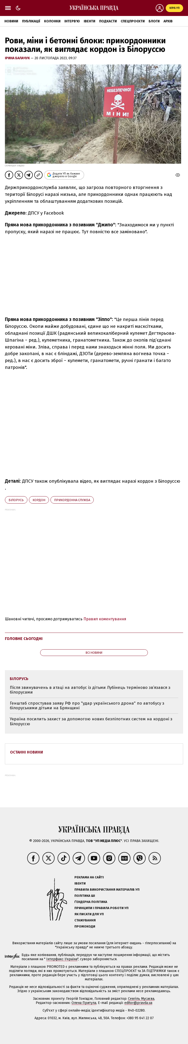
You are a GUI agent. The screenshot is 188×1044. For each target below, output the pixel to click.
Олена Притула (83, 1003)
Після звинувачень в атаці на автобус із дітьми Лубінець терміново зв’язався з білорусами (90, 690)
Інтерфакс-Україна (61, 959)
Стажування (85, 920)
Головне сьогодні (24, 638)
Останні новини (26, 752)
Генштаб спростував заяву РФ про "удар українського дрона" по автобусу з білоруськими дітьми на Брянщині (87, 706)
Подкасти (108, 21)
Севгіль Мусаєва (141, 999)
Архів (168, 21)
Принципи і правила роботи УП (101, 908)
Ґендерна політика (90, 902)
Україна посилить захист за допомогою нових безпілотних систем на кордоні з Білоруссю (91, 721)
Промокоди (84, 926)
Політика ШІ (84, 896)
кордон (39, 500)
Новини (11, 21)
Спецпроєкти (133, 21)
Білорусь (16, 500)
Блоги (154, 21)
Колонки (52, 21)
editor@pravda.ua (138, 1003)
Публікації (31, 21)
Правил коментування (104, 619)
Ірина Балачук (18, 58)
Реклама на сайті (89, 877)
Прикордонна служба (72, 500)
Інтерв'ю (72, 21)
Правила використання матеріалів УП (107, 889)
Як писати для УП (89, 914)
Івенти (89, 21)
